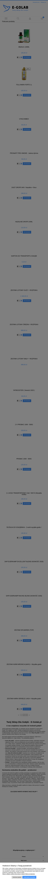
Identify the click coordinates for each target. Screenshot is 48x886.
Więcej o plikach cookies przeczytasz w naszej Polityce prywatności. (18, 874)
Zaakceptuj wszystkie (29, 877)
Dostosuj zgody (17, 877)
